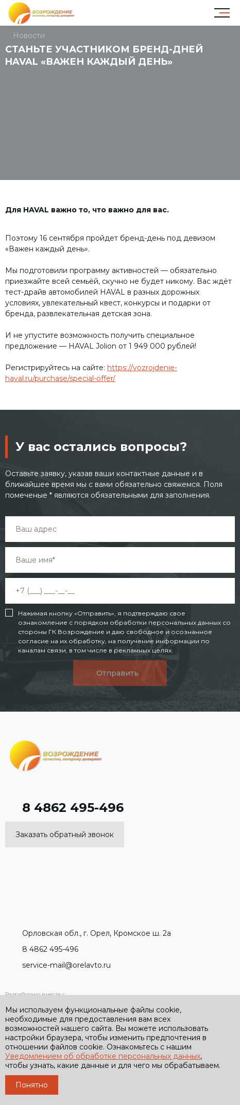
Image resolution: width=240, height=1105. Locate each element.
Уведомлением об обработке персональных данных (102, 1056)
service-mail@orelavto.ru (58, 965)
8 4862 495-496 (64, 808)
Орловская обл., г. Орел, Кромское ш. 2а (88, 933)
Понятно (31, 1085)
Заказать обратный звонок (64, 834)
